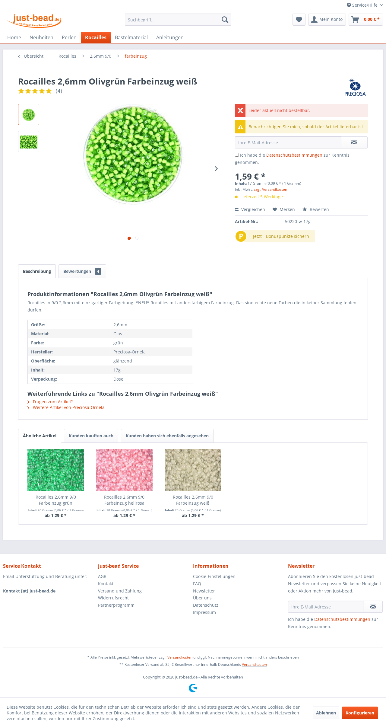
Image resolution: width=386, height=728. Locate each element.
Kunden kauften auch (91, 436)
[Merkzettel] (299, 20)
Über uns (202, 598)
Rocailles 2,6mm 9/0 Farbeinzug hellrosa (124, 500)
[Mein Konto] (327, 20)
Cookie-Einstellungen (214, 576)
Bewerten (315, 209)
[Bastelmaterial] (131, 37)
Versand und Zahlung (120, 591)
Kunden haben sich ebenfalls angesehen (167, 436)
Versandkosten (179, 657)
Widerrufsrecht (113, 598)
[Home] (14, 37)
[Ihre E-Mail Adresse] (326, 607)
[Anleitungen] (170, 37)
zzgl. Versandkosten (270, 189)
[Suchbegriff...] (178, 20)
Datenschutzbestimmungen (294, 155)
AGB (102, 576)
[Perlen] (69, 37)
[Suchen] (225, 20)
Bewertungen (82, 271)
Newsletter (204, 591)
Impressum (204, 612)
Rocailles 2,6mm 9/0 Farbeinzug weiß (193, 500)
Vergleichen (250, 209)
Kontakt (105, 583)
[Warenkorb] (366, 20)
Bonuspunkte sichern (287, 236)
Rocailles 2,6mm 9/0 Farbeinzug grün (56, 500)
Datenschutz (205, 605)
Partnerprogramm (116, 605)
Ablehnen (326, 713)
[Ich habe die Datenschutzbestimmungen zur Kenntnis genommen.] (237, 155)
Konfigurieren (360, 713)
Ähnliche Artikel (39, 436)
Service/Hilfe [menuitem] (363, 5)
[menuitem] (178, 20)
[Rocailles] (96, 37)
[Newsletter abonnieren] (373, 607)
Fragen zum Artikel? (50, 401)
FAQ (197, 583)
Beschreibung (37, 271)
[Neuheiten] (41, 37)
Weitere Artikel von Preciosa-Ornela (66, 407)
